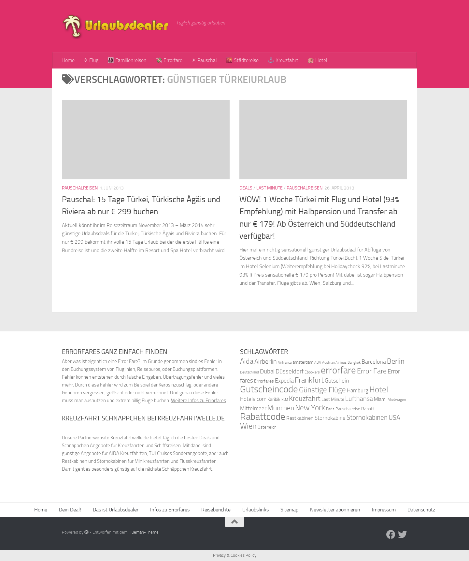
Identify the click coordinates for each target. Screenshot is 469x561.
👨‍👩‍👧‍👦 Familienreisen (127, 60)
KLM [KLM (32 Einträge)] (284, 400)
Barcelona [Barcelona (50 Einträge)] (374, 361)
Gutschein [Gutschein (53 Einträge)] (337, 380)
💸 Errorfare (169, 60)
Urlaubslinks (255, 510)
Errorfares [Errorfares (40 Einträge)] (264, 381)
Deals (245, 188)
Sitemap (289, 510)
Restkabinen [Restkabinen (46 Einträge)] (300, 418)
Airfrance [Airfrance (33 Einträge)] (285, 362)
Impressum (384, 510)
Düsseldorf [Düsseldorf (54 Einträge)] (290, 371)
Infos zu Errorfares (170, 510)
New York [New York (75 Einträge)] (310, 407)
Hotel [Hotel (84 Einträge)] (378, 389)
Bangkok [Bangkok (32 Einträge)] (354, 362)
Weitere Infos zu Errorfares (198, 400)
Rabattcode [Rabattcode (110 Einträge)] (262, 416)
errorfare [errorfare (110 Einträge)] (338, 370)
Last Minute (269, 188)
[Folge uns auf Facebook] (390, 534)
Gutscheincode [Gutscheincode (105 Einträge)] (269, 389)
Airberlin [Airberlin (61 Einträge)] (265, 361)
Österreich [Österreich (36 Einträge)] (267, 427)
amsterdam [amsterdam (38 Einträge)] (303, 362)
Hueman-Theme (144, 532)
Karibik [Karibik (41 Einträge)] (273, 399)
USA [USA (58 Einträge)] (394, 417)
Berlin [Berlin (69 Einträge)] (396, 361)
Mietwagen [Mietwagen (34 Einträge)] (397, 399)
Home (68, 60)
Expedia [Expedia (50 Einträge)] (284, 380)
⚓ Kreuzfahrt (283, 60)
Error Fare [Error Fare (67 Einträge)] (372, 371)
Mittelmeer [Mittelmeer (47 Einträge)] (253, 408)
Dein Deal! (70, 510)
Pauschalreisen (80, 188)
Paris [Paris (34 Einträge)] (330, 409)
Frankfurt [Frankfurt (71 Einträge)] (309, 380)
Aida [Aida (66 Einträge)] (246, 361)
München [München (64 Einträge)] (280, 408)
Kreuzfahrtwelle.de (129, 438)
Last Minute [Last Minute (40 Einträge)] (332, 399)
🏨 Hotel (317, 60)
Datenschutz (421, 510)
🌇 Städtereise (242, 60)
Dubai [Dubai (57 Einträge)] (267, 371)
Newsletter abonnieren (335, 510)
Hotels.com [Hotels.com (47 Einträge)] (253, 399)
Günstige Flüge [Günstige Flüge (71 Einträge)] (322, 390)
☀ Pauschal (204, 60)
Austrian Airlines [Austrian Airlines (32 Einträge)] (334, 362)
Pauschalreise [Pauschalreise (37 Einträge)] (347, 408)
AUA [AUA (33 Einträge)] (317, 362)
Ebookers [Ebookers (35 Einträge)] (312, 372)
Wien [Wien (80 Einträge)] (248, 426)
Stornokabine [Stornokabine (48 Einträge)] (330, 418)
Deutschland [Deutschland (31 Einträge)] (249, 372)
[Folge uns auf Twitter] (402, 534)
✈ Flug (91, 60)
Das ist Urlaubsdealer (115, 510)
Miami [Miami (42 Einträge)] (380, 399)
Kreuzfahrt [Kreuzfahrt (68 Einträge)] (304, 398)
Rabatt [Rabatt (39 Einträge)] (367, 409)
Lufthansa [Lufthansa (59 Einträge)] (359, 398)
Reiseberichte (216, 510)
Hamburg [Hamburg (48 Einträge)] (357, 390)
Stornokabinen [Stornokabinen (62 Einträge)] (367, 417)
